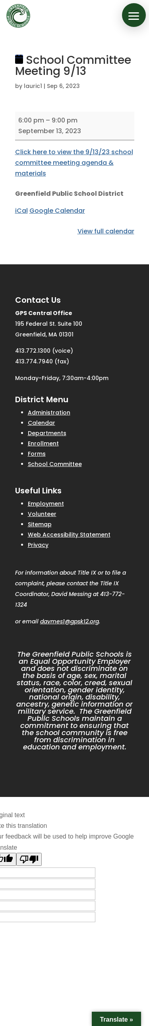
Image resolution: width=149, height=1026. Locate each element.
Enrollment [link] (43, 443)
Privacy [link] (38, 545)
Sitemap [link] (40, 524)
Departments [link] (47, 433)
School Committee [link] (55, 464)
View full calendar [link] (105, 231)
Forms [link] (37, 454)
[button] (134, 15)
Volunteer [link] (42, 514)
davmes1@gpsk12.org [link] (69, 621)
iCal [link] (21, 210)
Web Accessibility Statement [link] (69, 535)
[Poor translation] (29, 859)
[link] (18, 16)
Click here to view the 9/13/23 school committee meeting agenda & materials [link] (74, 162)
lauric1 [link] (33, 86)
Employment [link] (46, 504)
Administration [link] (49, 413)
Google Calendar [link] (57, 210)
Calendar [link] (41, 423)
